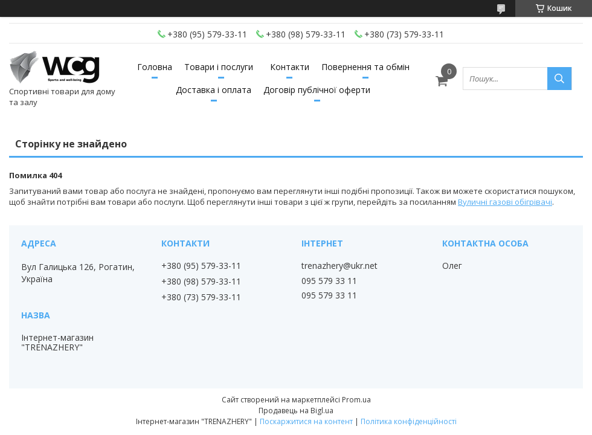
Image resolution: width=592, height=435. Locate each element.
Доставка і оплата (213, 89)
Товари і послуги (218, 66)
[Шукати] (559, 78)
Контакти (289, 66)
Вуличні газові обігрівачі (505, 201)
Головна (154, 66)
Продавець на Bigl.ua (296, 410)
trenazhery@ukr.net (339, 266)
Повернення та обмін (365, 66)
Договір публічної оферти (316, 89)
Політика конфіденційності (409, 421)
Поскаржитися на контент (306, 421)
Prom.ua (356, 400)
